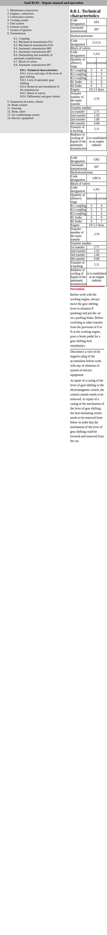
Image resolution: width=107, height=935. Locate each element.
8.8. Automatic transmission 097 (32, 64)
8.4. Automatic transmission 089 (32, 48)
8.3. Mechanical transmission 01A (33, 45)
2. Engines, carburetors (20, 13)
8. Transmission (16, 33)
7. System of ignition (19, 30)
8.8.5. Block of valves (32, 93)
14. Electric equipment (20, 118)
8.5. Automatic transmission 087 (32, 51)
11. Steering (14, 108)
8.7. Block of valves (25, 61)
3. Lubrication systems (20, 16)
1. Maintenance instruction (22, 10)
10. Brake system (17, 104)
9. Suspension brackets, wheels (25, 101)
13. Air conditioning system (23, 114)
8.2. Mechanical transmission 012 (33, 41)
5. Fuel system (15, 23)
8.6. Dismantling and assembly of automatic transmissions (33, 56)
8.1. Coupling (21, 38)
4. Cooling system (17, 20)
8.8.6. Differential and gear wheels (40, 96)
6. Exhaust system (17, 26)
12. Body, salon (16, 111)
